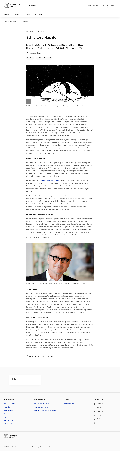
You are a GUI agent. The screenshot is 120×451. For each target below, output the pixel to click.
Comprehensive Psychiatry (49, 180)
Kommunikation (70, 404)
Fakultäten (8, 407)
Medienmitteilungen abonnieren (45, 410)
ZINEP (39, 165)
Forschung (30, 58)
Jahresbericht (9, 414)
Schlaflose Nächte (24, 21)
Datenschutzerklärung (46, 447)
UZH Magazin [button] (27, 14)
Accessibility (35, 447)
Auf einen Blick (10, 404)
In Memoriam (9, 424)
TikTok (97, 415)
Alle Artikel (13, 21)
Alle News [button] (7, 14)
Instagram (99, 407)
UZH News (32, 5)
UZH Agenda (9, 410)
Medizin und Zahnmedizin (44, 58)
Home (89, 5)
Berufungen (9, 420)
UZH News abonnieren (42, 407)
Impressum (22, 447)
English (102, 5)
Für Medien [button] (16, 14)
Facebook (99, 411)
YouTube (98, 419)
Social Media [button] (38, 14)
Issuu (97, 423)
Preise (7, 417)
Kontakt (95, 5)
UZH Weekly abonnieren (42, 404)
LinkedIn (98, 403)
